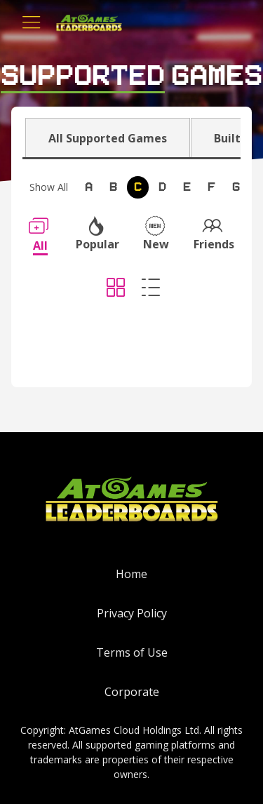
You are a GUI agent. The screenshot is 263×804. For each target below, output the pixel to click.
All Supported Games (107, 138)
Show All (48, 187)
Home (131, 574)
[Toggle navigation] (31, 22)
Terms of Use (132, 652)
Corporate (131, 691)
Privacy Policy (132, 613)
